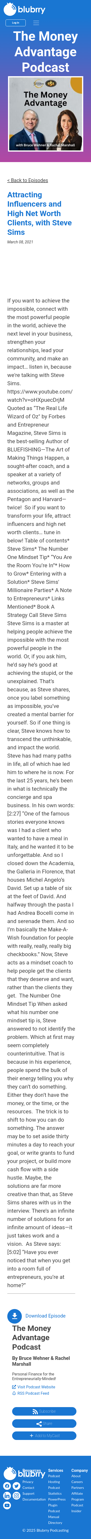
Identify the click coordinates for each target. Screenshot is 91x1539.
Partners (77, 1487)
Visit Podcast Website (33, 1387)
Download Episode (45, 1316)
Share (44, 1424)
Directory (55, 1523)
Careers (77, 1482)
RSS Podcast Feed (30, 1393)
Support (28, 1493)
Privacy (28, 1482)
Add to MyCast (44, 1435)
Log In (15, 22)
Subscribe (44, 1411)
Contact (28, 1487)
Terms (27, 1476)
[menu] (36, 22)
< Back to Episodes (27, 180)
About (76, 1476)
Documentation (34, 1499)
